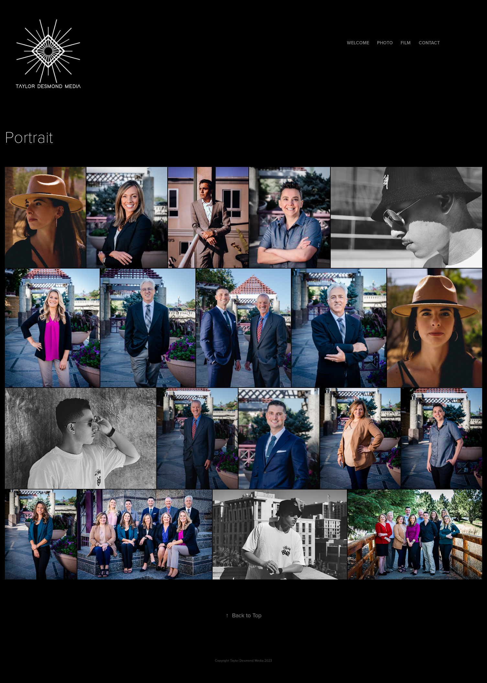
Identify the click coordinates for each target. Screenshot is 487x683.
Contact (429, 42)
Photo (385, 42)
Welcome (358, 42)
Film (406, 42)
